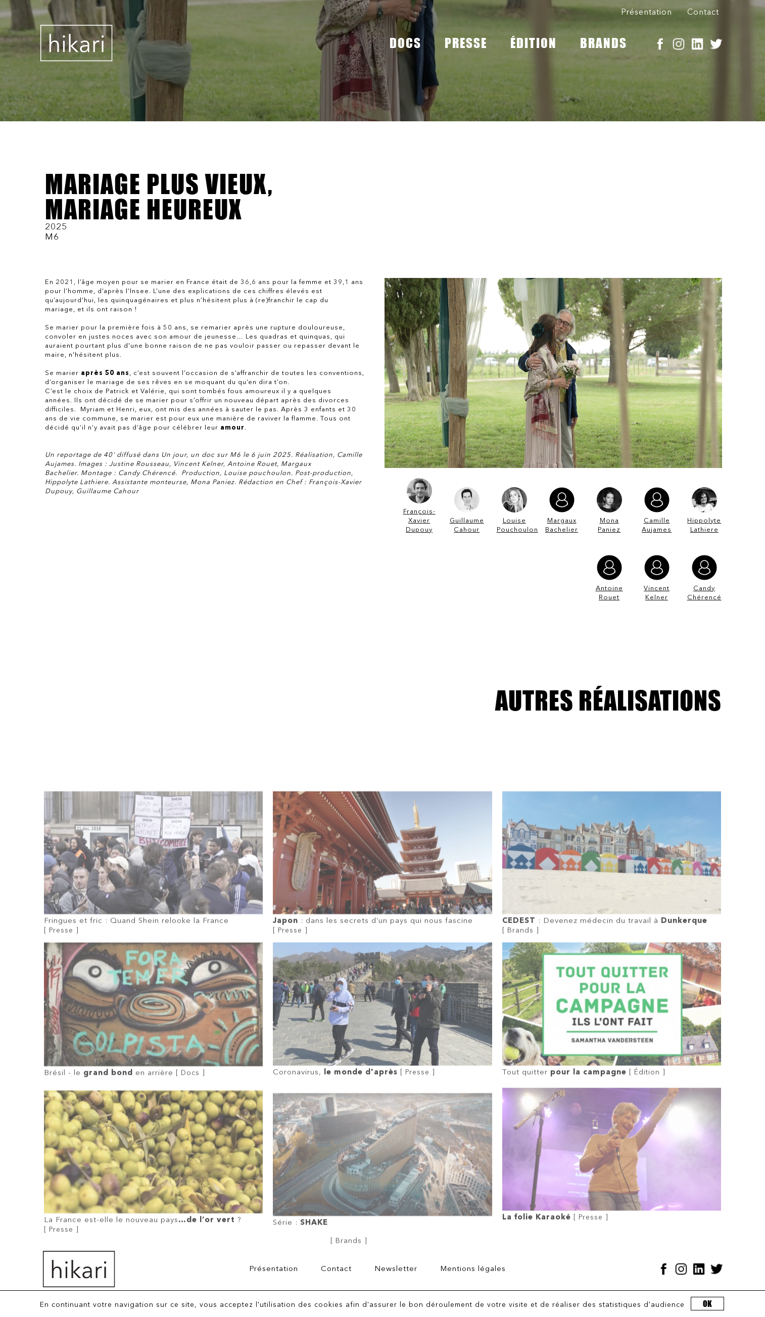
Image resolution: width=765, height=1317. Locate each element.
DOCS (405, 43)
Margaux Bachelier (561, 510)
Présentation (646, 13)
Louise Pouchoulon (514, 510)
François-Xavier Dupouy (419, 505)
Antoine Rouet (609, 578)
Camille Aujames (657, 510)
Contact (703, 13)
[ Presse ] (153, 953)
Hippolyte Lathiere (704, 510)
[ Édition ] (611, 1095)
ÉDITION (533, 43)
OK (707, 1303)
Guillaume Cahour (467, 510)
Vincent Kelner (657, 578)
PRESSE (466, 43)
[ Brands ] (611, 953)
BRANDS (603, 43)
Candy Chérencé (704, 578)
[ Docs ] (153, 1096)
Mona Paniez (609, 510)
